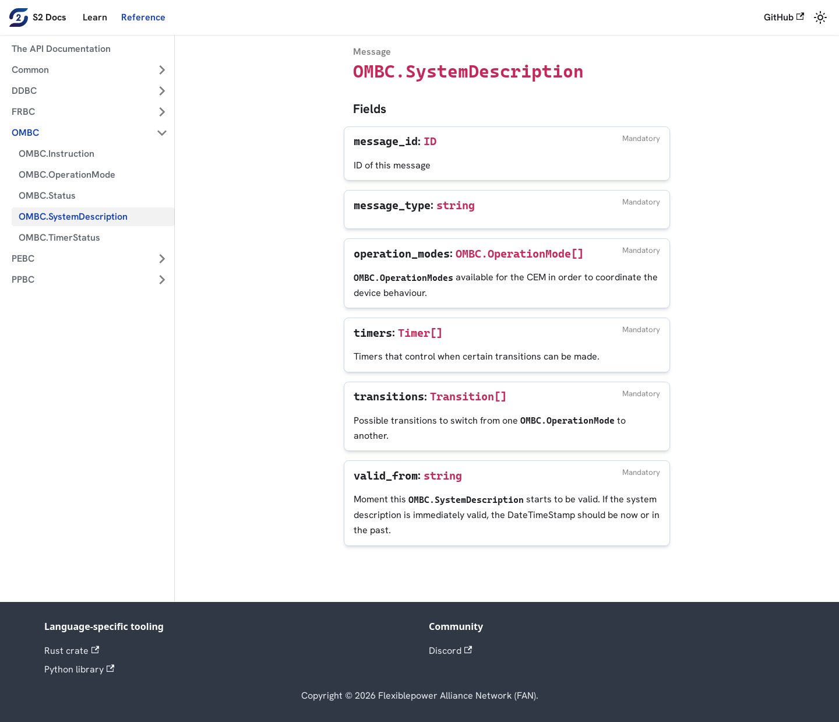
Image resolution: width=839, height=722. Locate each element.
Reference (143, 17)
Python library (79, 669)
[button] (90, 70)
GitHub (784, 17)
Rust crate (71, 650)
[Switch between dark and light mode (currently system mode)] (820, 17)
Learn (95, 17)
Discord (450, 650)
